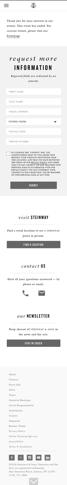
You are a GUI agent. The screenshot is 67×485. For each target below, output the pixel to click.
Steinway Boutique (20, 400)
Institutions (16, 410)
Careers (13, 415)
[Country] (33, 121)
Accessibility (16, 441)
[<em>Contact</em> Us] (41, 296)
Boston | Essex (17, 426)
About (12, 374)
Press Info (15, 384)
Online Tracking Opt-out (23, 436)
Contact (13, 379)
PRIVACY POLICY (39, 162)
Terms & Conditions (20, 446)
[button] (6, 6)
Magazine (14, 421)
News (12, 390)
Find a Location (34, 244)
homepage (13, 36)
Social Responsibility (21, 405)
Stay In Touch (33, 343)
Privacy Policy (17, 431)
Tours (12, 395)
